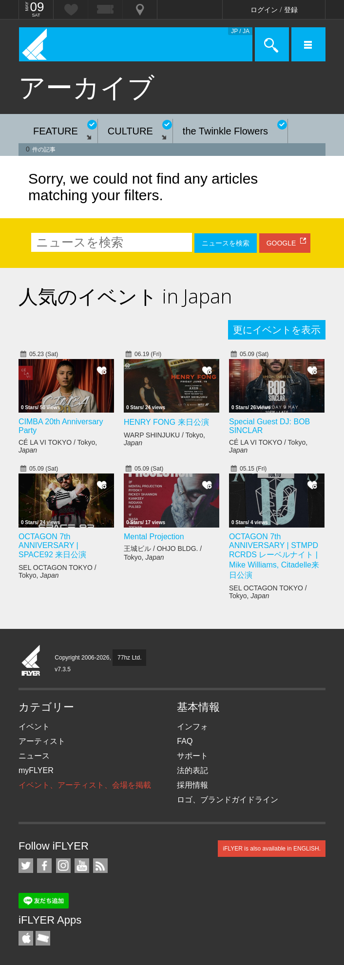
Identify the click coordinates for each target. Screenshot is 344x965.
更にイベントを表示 (277, 329)
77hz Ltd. (129, 657)
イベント (34, 726)
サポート (192, 756)
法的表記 (192, 770)
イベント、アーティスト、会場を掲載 (85, 785)
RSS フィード (100, 865)
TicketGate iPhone (43, 938)
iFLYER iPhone (26, 938)
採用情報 (192, 785)
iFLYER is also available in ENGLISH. (272, 848)
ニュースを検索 (225, 243)
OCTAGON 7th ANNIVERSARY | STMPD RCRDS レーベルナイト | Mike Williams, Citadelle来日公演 (274, 555)
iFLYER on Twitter (26, 865)
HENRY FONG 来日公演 (166, 422)
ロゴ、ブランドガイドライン (227, 799)
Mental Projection (154, 536)
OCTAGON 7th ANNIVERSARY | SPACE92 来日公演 (52, 545)
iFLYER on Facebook (44, 865)
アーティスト (42, 741)
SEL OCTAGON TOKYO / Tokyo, (57, 571)
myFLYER (36, 770)
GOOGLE (281, 243)
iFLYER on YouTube (82, 865)
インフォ (192, 726)
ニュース (34, 756)
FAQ (184, 741)
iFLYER (31, 661)
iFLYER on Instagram (63, 865)
